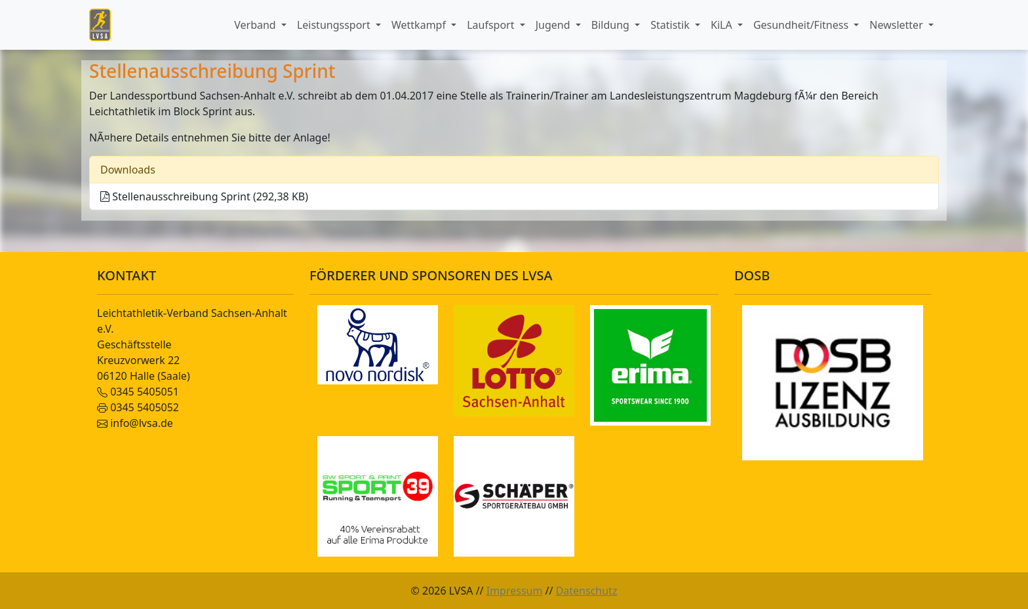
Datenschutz (587, 590)
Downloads (127, 169)
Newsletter (897, 25)
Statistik (671, 25)
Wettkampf (419, 25)
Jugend (554, 25)
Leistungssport (335, 25)
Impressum (514, 590)
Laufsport (492, 25)
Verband (256, 25)
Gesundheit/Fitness (802, 25)
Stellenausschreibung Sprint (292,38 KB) (204, 196)
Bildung (611, 25)
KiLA (723, 25)
